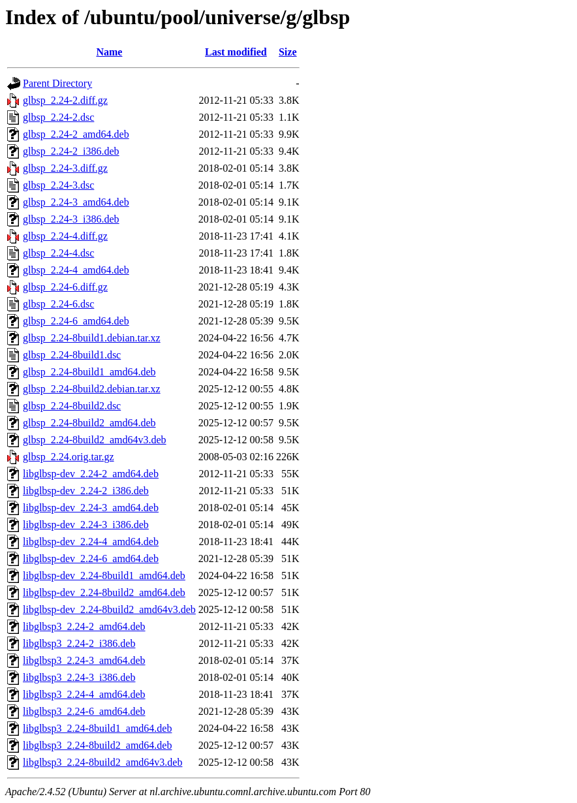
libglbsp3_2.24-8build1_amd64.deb (97, 728)
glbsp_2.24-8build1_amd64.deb (89, 371)
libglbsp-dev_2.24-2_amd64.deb (91, 473)
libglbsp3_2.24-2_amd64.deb (84, 626)
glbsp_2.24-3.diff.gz (65, 168)
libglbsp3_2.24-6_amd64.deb (84, 711)
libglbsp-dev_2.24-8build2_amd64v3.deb (109, 609)
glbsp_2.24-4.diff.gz (65, 236)
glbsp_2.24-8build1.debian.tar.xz (92, 337)
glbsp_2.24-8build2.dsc (72, 405)
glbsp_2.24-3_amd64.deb (76, 202)
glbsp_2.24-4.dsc (58, 253)
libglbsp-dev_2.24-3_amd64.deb (91, 507)
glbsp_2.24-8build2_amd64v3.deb (94, 439)
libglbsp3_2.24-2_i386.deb (79, 643)
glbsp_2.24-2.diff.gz (65, 100)
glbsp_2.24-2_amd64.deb (76, 134)
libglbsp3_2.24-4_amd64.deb (84, 694)
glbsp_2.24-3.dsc (58, 185)
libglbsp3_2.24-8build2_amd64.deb (97, 745)
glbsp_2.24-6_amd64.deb (76, 320)
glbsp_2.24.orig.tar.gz (68, 456)
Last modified (236, 51)
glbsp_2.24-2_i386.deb (71, 151)
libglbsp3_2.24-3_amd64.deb (84, 660)
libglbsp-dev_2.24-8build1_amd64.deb (104, 575)
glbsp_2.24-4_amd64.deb (76, 270)
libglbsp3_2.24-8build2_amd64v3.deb (102, 762)
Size (288, 51)
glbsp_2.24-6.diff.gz (65, 286)
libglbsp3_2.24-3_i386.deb (79, 677)
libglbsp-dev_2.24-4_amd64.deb (91, 541)
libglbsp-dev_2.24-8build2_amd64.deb (104, 592)
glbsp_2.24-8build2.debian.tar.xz (92, 388)
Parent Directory (57, 83)
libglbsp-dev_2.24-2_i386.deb (86, 490)
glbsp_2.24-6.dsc (58, 303)
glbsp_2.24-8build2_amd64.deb (89, 422)
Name (109, 51)
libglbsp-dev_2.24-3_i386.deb (86, 524)
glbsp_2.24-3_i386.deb (71, 219)
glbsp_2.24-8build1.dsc (72, 354)
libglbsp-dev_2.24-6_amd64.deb (91, 558)
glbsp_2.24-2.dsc (58, 117)
